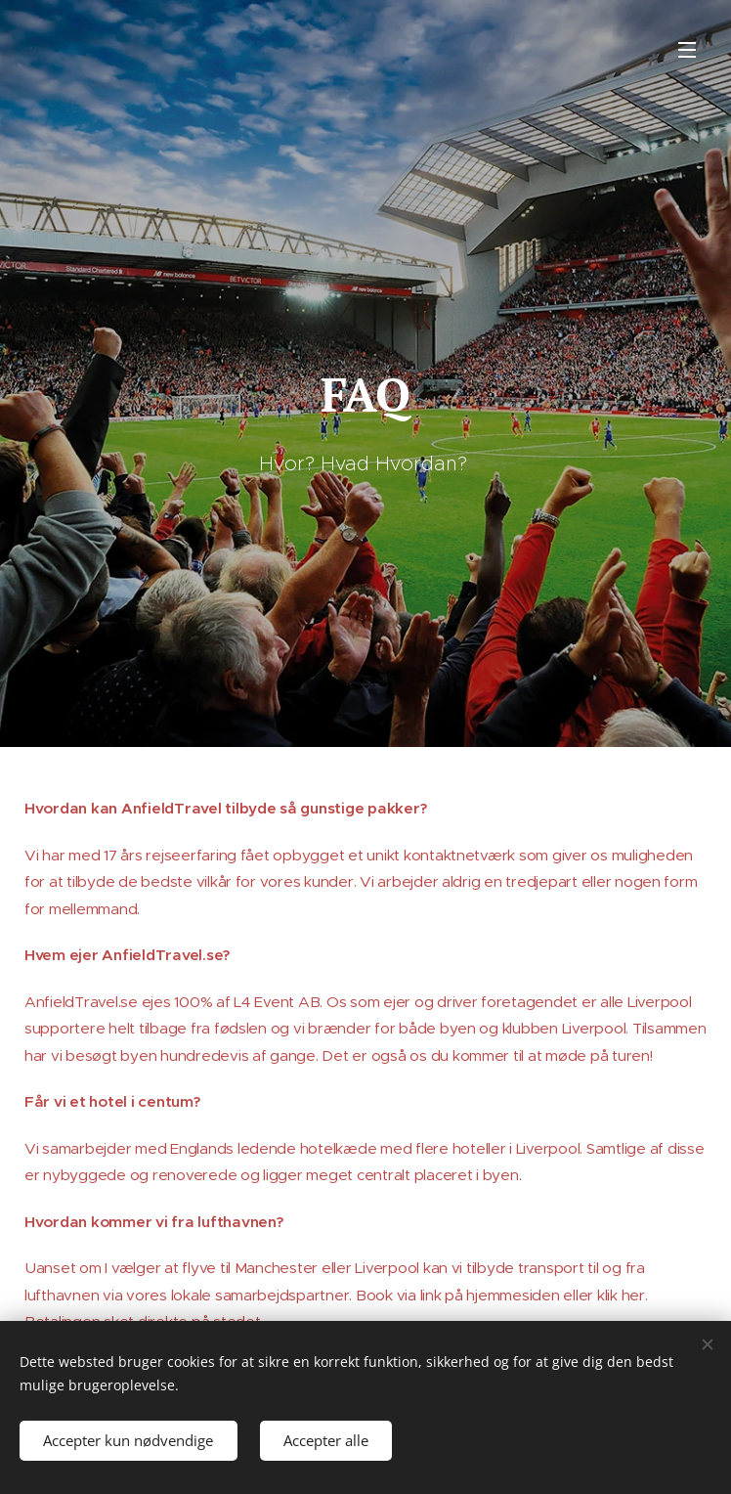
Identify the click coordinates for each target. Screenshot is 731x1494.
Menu (687, 50)
